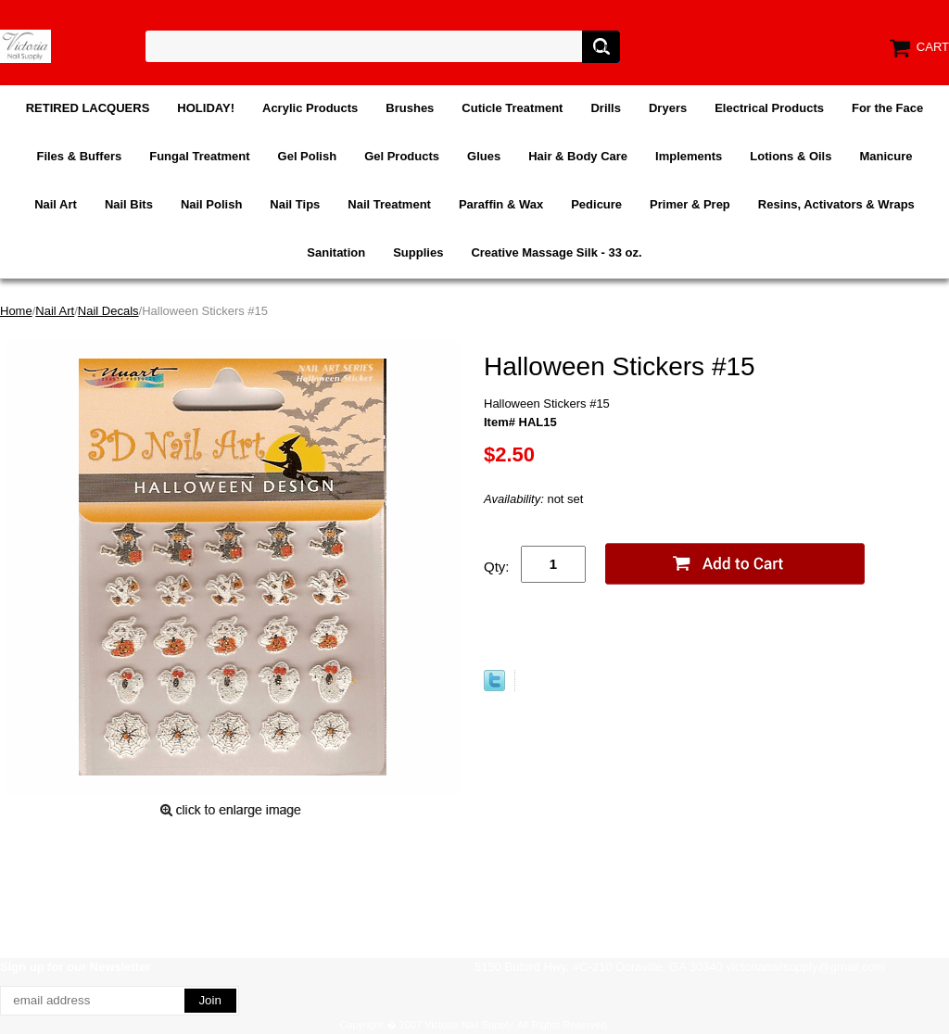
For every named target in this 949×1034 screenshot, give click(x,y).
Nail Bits (129, 204)
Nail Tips (295, 204)
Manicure (885, 156)
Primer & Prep (690, 204)
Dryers (668, 108)
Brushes (410, 108)
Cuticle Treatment (512, 108)
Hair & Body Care (577, 156)
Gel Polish (307, 156)
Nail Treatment (389, 204)
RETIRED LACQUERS (88, 108)
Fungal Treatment (199, 156)
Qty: (497, 566)
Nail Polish (211, 204)
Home (16, 311)
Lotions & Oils (790, 156)
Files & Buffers (78, 156)
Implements (688, 156)
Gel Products (401, 156)
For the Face (887, 108)
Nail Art (55, 204)
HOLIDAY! (205, 108)
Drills (605, 108)
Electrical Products (769, 108)
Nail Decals (108, 311)
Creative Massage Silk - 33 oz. (556, 252)
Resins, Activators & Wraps (836, 204)
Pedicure (596, 204)
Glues (483, 156)
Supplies (418, 252)
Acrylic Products (310, 108)
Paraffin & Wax (501, 204)
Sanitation (336, 252)
